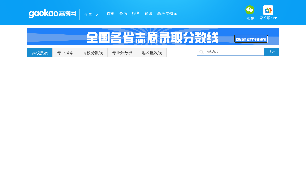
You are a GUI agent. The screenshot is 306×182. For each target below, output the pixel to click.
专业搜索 (65, 53)
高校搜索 (40, 53)
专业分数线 (122, 53)
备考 (123, 13)
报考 (136, 13)
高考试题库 (167, 13)
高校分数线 (93, 53)
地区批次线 (152, 53)
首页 (111, 13)
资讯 (148, 13)
